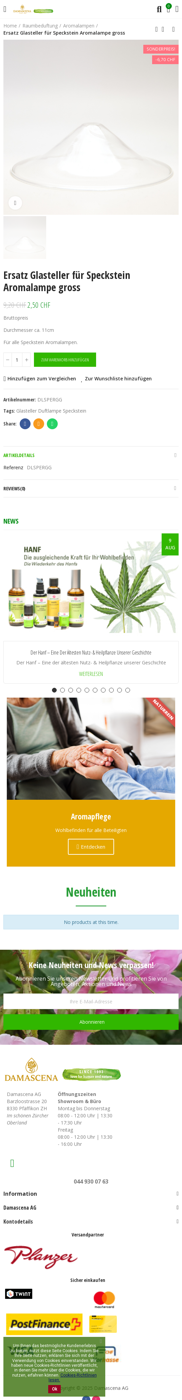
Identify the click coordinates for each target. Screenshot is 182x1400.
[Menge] (17, 360)
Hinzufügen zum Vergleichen (41, 378)
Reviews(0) (14, 488)
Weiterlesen (91, 674)
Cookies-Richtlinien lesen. (73, 1377)
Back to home (165, 29)
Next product (173, 29)
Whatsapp (52, 423)
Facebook (25, 423)
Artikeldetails (19, 455)
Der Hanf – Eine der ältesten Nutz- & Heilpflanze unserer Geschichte (91, 653)
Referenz (13, 467)
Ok (54, 1389)
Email (39, 423)
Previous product (156, 29)
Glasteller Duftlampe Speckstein (51, 411)
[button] (54, 690)
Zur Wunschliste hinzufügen (118, 378)
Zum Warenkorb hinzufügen (65, 360)
